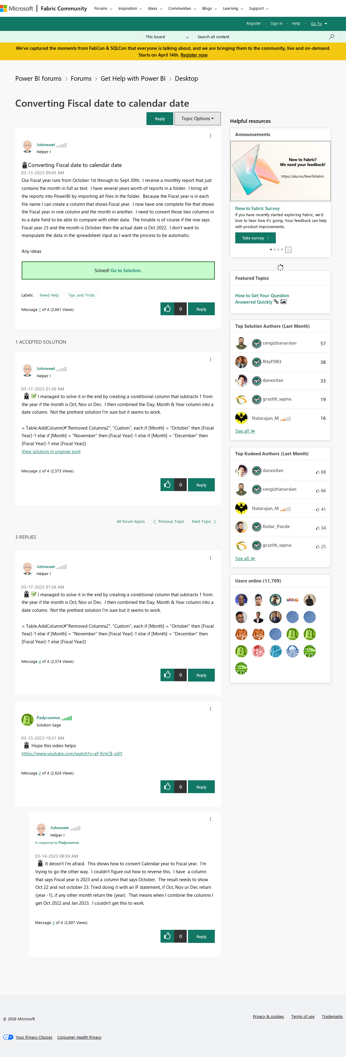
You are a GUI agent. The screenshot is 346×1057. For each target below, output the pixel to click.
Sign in (277, 23)
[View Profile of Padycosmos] (48, 717)
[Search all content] (266, 37)
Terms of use (303, 1016)
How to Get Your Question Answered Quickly (262, 298)
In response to (57, 842)
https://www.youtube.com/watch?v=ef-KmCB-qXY (72, 753)
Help (296, 23)
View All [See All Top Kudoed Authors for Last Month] (245, 558)
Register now (194, 55)
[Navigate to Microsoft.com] (16, 8)
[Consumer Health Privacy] (79, 1037)
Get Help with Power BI (133, 78)
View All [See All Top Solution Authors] (245, 430)
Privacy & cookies (268, 1016)
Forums (100, 8)
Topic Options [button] (196, 118)
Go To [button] (316, 23)
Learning (230, 8)
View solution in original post (51, 451)
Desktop (186, 78)
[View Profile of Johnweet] (46, 144)
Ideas (152, 8)
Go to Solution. (126, 270)
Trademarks (332, 1016)
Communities (179, 8)
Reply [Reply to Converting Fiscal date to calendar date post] (201, 309)
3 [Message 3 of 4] (53, 922)
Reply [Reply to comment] (201, 484)
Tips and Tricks (81, 295)
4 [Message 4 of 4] (40, 470)
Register (254, 23)
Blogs (207, 8)
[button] (159, 118)
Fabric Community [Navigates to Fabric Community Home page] (64, 8)
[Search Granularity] (167, 37)
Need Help (49, 295)
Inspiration (127, 8)
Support (256, 8)
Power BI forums (38, 78)
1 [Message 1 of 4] (40, 309)
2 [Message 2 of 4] (40, 772)
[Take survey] (255, 237)
